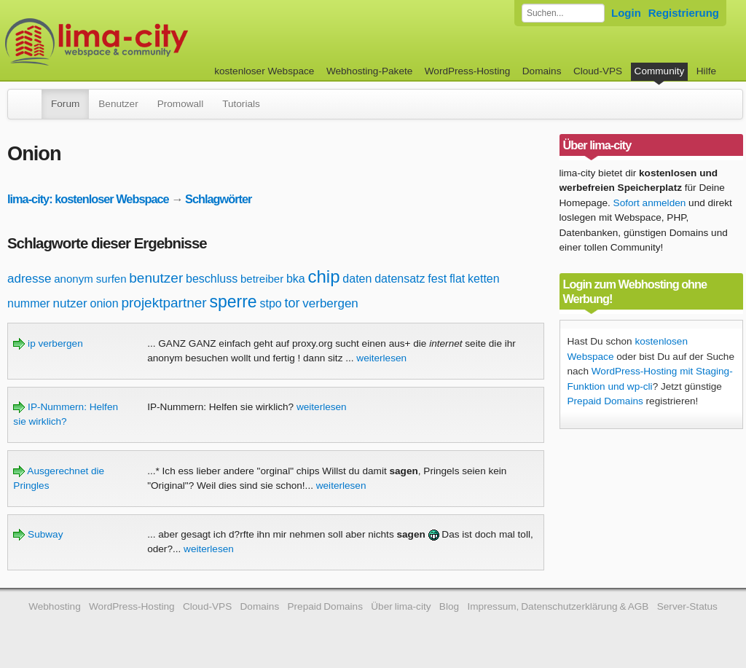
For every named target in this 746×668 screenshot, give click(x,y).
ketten (484, 278)
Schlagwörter (218, 198)
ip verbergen (47, 343)
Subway (38, 534)
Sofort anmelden (649, 202)
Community (660, 71)
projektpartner (163, 302)
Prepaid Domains (605, 401)
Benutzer (118, 103)
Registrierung (683, 13)
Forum (65, 103)
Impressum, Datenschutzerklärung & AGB (557, 606)
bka (295, 278)
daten (357, 278)
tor (291, 303)
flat (457, 278)
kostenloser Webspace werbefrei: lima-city (151, 42)
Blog (449, 606)
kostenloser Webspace (264, 71)
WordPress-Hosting (468, 71)
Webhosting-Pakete (369, 71)
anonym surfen (90, 278)
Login (626, 13)
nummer (28, 303)
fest (437, 278)
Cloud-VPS (597, 71)
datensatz (399, 278)
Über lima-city (401, 606)
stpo (270, 303)
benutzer (156, 278)
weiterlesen (381, 358)
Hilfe (706, 71)
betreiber (261, 278)
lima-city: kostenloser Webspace (88, 198)
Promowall (180, 103)
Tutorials (241, 103)
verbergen (330, 303)
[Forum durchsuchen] (563, 13)
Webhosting (54, 606)
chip (324, 276)
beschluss (211, 278)
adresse (29, 279)
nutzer (69, 303)
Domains (542, 71)
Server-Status (687, 606)
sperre (232, 301)
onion (104, 303)
